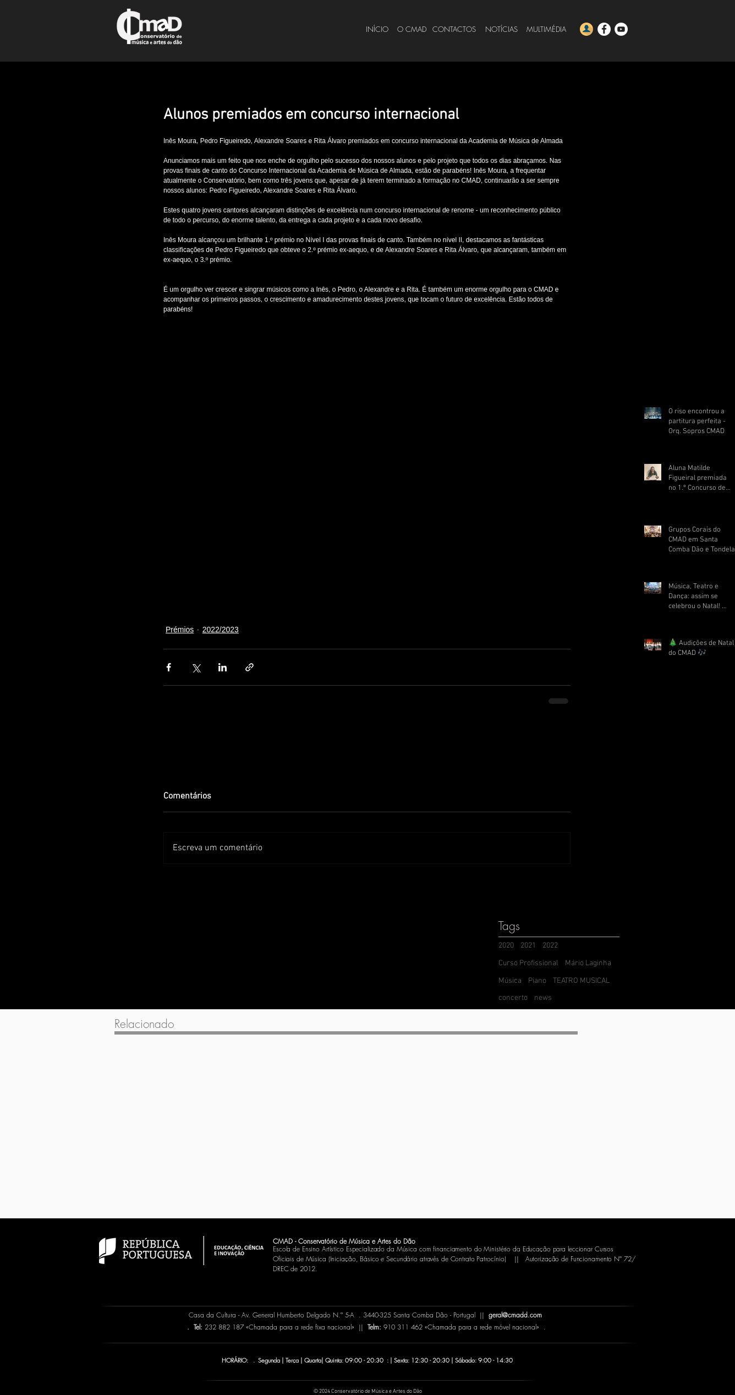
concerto (513, 998)
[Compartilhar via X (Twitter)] (195, 667)
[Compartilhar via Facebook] (168, 667)
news (543, 998)
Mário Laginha (588, 963)
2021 (528, 945)
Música (510, 981)
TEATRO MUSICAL (581, 981)
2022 (550, 945)
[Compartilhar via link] (249, 667)
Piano (537, 981)
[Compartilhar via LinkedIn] (222, 667)
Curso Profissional (528, 963)
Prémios (180, 629)
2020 (506, 945)
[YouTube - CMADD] (621, 29)
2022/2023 (220, 629)
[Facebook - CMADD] (604, 29)
